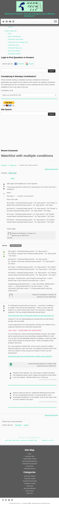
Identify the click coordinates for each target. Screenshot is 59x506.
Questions (4, 165)
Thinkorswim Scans (13, 45)
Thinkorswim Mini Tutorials (30, 481)
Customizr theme (45, 503)
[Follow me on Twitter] (4, 22)
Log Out (10, 27)
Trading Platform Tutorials (30, 458)
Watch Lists (13, 165)
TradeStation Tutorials (29, 483)
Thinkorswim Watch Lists (15, 48)
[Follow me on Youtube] (11, 22)
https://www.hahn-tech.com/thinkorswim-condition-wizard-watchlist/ (30, 356)
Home (29, 453)
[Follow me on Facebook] (7, 22)
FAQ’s (9, 33)
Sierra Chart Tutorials (29, 476)
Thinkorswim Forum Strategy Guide (18, 42)
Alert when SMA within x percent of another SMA (20, 440)
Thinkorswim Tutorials (29, 478)
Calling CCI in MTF (48, 440)
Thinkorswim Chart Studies (15, 39)
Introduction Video (29, 456)
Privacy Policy (29, 466)
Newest (4, 245)
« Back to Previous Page (51, 169)
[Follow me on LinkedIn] (14, 22)
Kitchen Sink (30, 486)
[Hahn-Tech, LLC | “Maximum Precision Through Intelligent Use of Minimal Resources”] (29, 6)
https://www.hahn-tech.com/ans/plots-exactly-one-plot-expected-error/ (31, 315)
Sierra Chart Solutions (14, 51)
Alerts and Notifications (14, 36)
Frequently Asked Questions (29, 463)
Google (31, 64)
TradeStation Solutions (14, 53)
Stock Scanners (30, 490)
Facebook (21, 64)
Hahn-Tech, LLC (17, 503)
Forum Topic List (10, 31)
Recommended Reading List (29, 461)
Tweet (13, 178)
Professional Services (29, 468)
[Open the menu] (55, 21)
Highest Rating (16, 245)
